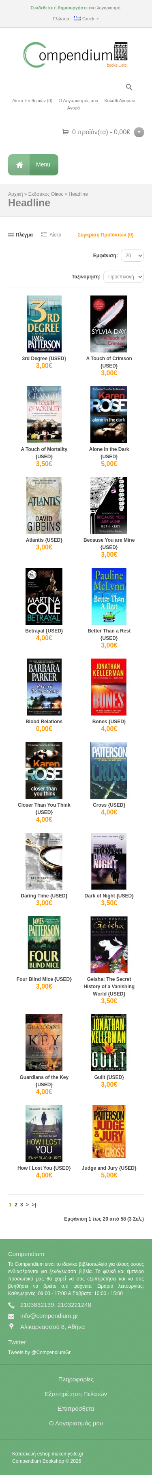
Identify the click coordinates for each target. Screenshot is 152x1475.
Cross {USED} (109, 805)
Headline (78, 194)
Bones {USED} (109, 721)
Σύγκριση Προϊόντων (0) (106, 235)
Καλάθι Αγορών (119, 100)
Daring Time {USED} (44, 896)
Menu (43, 164)
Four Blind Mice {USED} (44, 979)
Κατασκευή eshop (31, 1454)
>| (34, 1205)
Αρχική (15, 194)
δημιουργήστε (73, 7)
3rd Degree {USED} (44, 358)
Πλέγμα (24, 235)
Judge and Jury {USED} (109, 1168)
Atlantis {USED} (44, 540)
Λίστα (55, 235)
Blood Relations (44, 721)
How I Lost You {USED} (44, 1168)
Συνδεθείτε (41, 7)
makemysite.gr (67, 1454)
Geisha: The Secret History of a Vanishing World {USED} (109, 986)
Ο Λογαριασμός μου (78, 100)
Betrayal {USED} (44, 631)
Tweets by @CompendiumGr (39, 1352)
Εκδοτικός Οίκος (45, 194)
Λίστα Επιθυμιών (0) (32, 100)
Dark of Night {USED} (108, 896)
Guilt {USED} (109, 1077)
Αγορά (73, 107)
